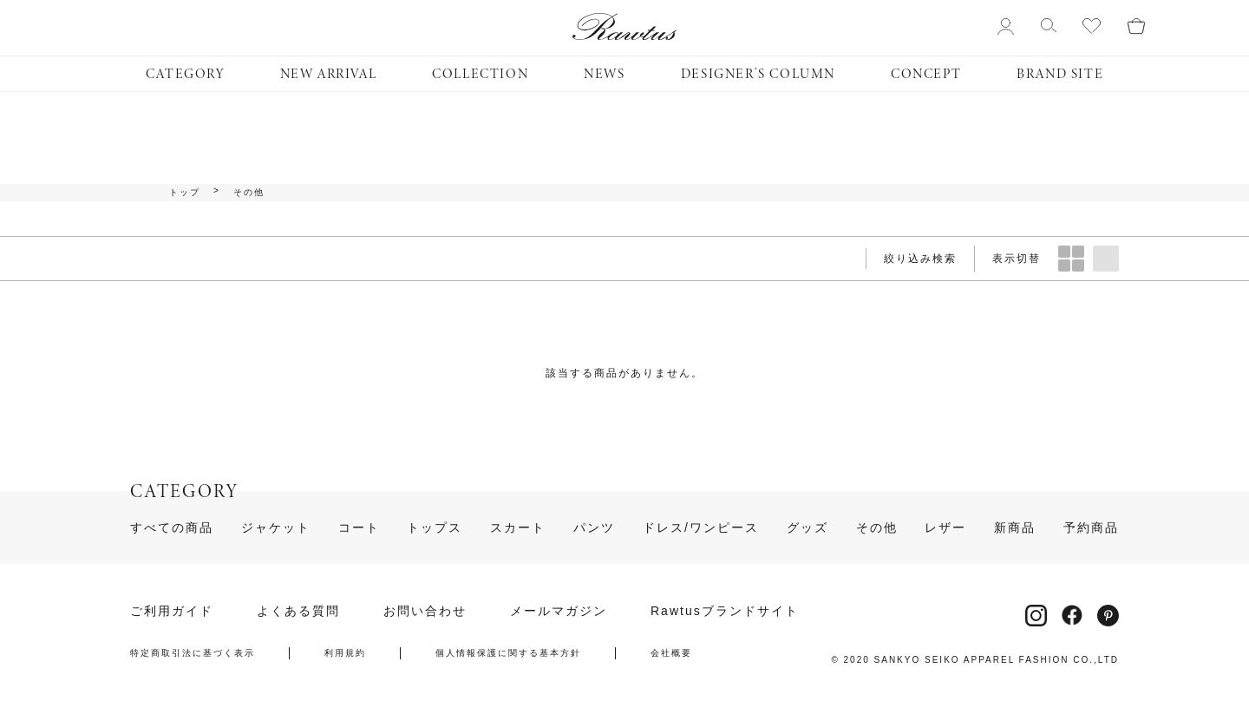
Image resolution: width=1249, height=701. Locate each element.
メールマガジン (558, 611)
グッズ (807, 527)
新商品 (1015, 527)
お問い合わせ (425, 611)
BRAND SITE (1060, 74)
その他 (249, 192)
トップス (434, 527)
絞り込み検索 (920, 258)
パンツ (594, 527)
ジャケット (276, 527)
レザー (945, 527)
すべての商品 (171, 527)
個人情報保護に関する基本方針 (508, 653)
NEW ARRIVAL (328, 74)
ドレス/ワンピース (701, 527)
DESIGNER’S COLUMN (758, 74)
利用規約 (345, 653)
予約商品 (1091, 527)
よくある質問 (298, 611)
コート (359, 527)
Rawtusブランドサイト (725, 611)
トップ (184, 192)
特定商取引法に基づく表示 (192, 653)
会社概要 (671, 653)
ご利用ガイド (171, 611)
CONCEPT (926, 74)
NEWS (604, 74)
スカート (518, 527)
